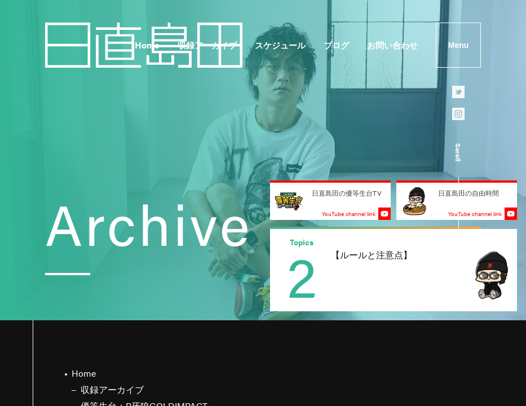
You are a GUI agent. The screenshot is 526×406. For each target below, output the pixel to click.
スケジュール (280, 45)
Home (147, 44)
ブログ (336, 45)
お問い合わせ (392, 45)
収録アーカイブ (207, 45)
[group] (393, 270)
